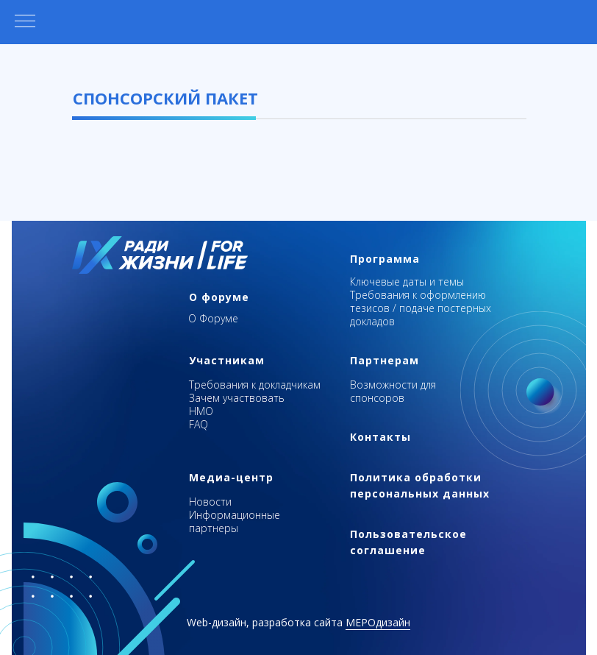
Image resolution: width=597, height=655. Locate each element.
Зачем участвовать (237, 398)
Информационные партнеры (234, 521)
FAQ (198, 424)
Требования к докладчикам (255, 385)
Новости (210, 502)
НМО (201, 411)
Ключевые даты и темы (407, 281)
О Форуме (213, 318)
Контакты (380, 437)
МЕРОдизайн (378, 622)
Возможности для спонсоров (393, 391)
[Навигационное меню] (25, 22)
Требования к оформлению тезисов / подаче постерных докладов (420, 308)
